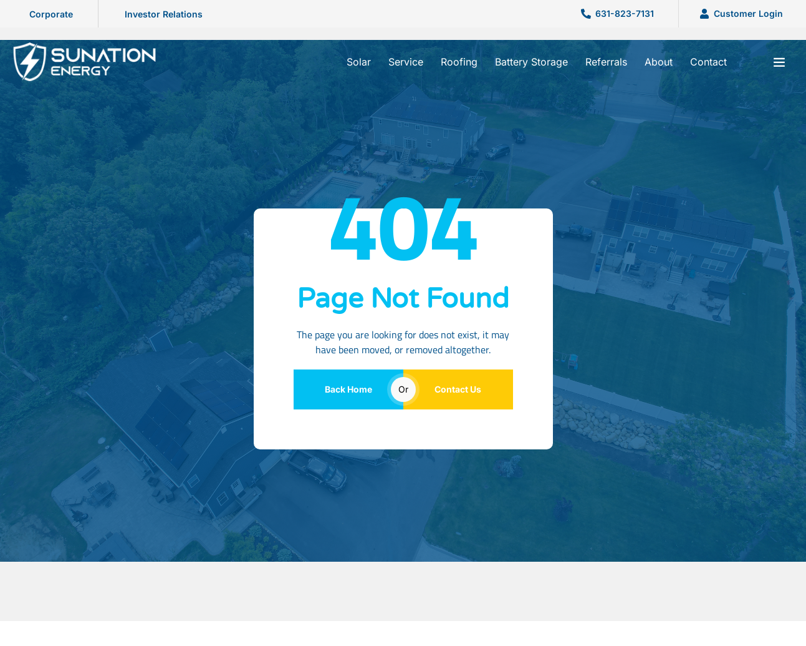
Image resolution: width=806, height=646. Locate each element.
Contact (708, 62)
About (659, 62)
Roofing (459, 62)
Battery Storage (531, 62)
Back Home (348, 389)
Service (405, 62)
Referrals (606, 62)
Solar (359, 62)
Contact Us (457, 389)
